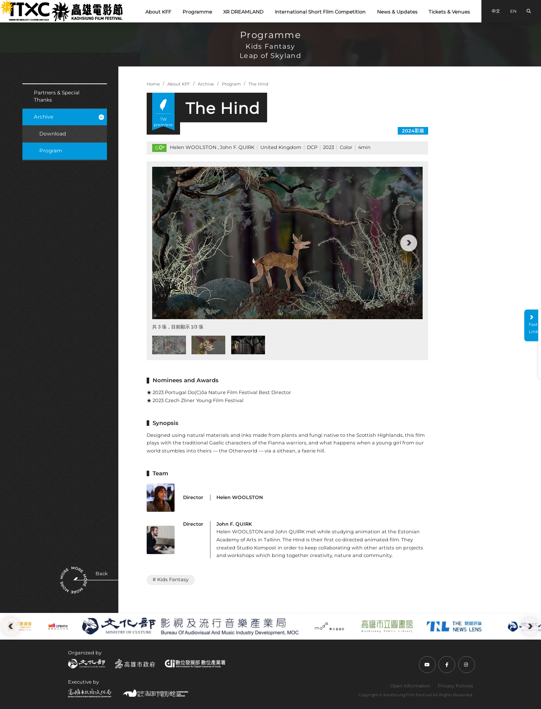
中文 (496, 11)
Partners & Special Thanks (56, 96)
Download (52, 133)
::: (3, 4)
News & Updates (397, 12)
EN (513, 11)
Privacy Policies (455, 686)
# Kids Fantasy (171, 579)
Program (50, 150)
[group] (287, 243)
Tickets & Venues (449, 12)
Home (153, 84)
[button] (408, 243)
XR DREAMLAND (243, 12)
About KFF (158, 12)
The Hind (258, 84)
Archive (69, 116)
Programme (197, 12)
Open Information (410, 686)
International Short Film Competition (320, 12)
